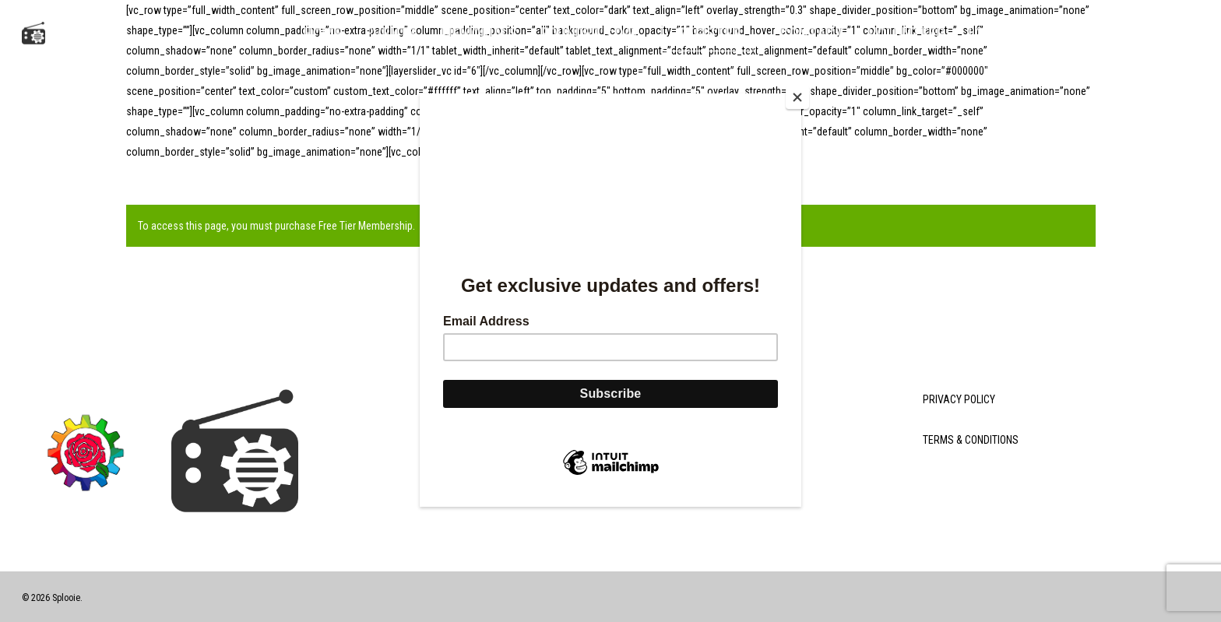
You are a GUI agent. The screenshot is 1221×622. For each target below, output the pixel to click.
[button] (1189, 33)
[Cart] (1127, 33)
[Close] (797, 97)
